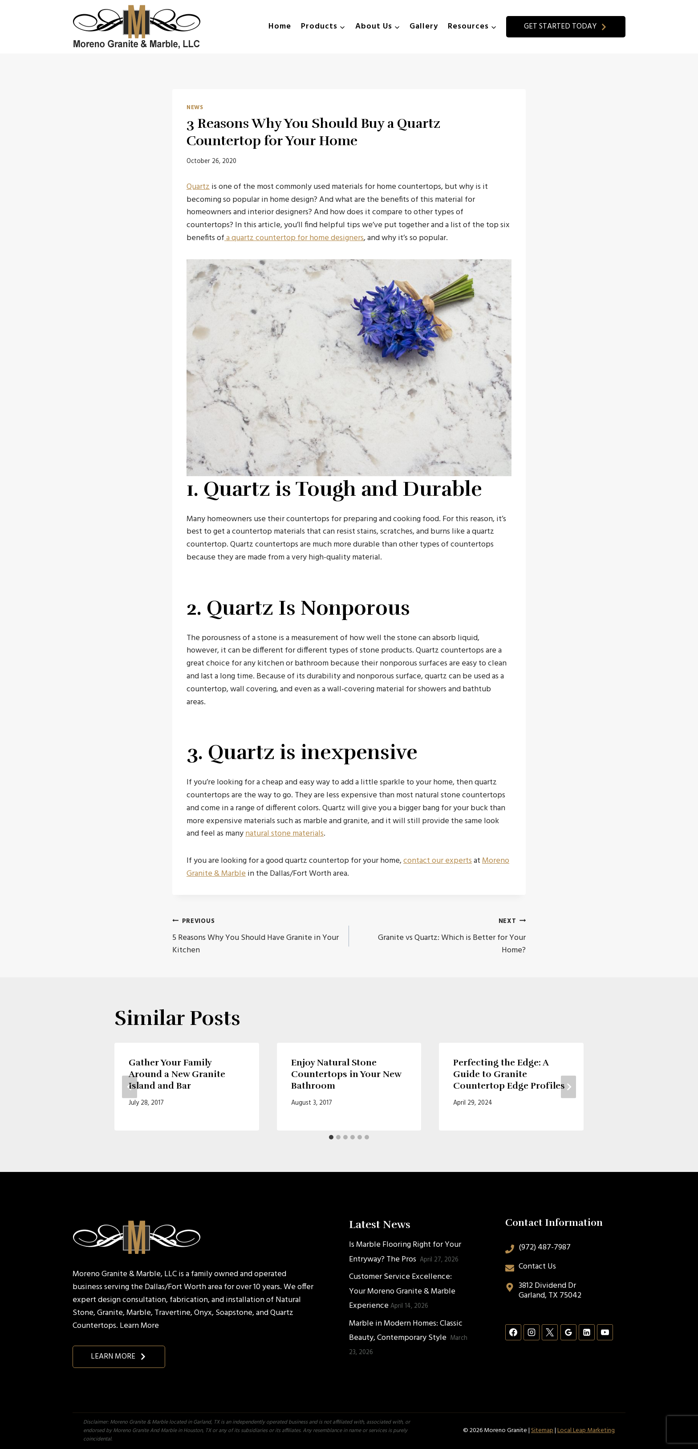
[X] (550, 1332)
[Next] (568, 1086)
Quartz (198, 186)
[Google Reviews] (568, 1332)
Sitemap (542, 1430)
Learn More (139, 1325)
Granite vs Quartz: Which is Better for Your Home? (441, 936)
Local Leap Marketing (586, 1430)
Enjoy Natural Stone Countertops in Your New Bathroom (346, 1074)
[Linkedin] (587, 1332)
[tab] (331, 1137)
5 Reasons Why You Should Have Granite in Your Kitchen (256, 936)
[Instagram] (532, 1332)
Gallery (424, 26)
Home (279, 26)
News (195, 107)
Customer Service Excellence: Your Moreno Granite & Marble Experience (402, 1291)
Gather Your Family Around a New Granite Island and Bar (177, 1074)
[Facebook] (513, 1332)
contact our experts (437, 860)
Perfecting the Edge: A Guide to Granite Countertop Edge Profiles (509, 1074)
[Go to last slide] (129, 1086)
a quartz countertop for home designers (294, 238)
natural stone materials (284, 833)
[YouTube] (605, 1332)
